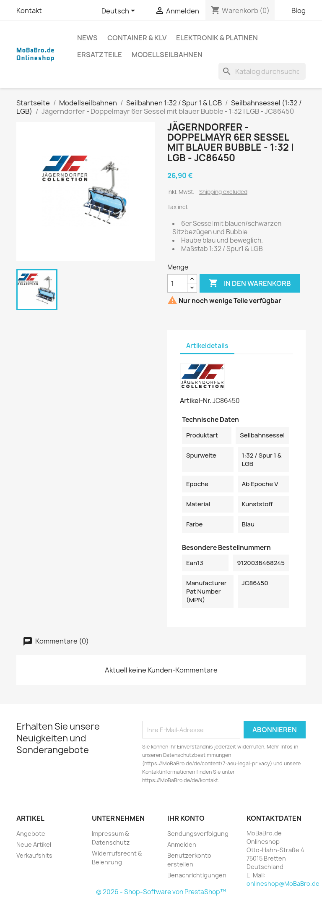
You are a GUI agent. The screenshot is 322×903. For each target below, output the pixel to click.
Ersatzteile (99, 54)
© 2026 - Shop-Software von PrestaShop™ (161, 891)
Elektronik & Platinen (217, 37)
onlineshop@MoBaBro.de (283, 883)
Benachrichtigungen (196, 875)
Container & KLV (136, 37)
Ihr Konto (186, 818)
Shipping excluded (223, 192)
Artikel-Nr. (195, 400)
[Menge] (177, 283)
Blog (298, 10)
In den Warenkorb (249, 283)
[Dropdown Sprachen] (119, 11)
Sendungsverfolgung (198, 834)
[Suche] (262, 71)
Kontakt (29, 10)
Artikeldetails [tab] (207, 345)
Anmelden (181, 844)
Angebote (30, 834)
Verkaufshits (34, 855)
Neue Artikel (33, 844)
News (87, 37)
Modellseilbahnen (167, 54)
